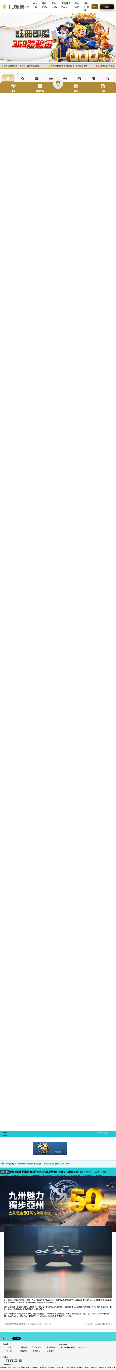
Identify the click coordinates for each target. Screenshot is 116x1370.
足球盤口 (36, 1351)
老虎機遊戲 (23, 1347)
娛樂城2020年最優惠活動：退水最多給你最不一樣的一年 (27, 1324)
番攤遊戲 (23, 1351)
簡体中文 (107, 1133)
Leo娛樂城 (99, 1175)
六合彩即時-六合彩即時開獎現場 (98, 1324)
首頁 (9, 1347)
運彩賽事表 (47, 1175)
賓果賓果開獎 (60, 1175)
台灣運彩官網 (74, 1175)
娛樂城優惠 (36, 1347)
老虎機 (96, 1172)
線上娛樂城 (87, 1175)
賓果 (75, 1172)
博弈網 (9, 1351)
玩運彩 (68, 1314)
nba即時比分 (29, 1172)
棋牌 (104, 1172)
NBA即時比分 (54, 1172)
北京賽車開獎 (85, 1172)
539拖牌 (67, 1172)
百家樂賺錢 (35, 1175)
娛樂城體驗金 (50, 1347)
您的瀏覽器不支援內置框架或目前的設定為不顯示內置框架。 (58, 46)
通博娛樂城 (41, 1172)
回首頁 (99, 1133)
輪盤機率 (50, 1351)
